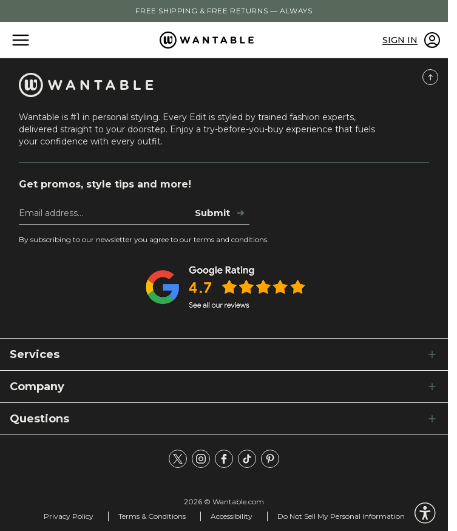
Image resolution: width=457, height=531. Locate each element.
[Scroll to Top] (430, 77)
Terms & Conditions (152, 516)
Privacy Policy (68, 516)
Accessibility (231, 516)
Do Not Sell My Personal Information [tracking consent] (341, 516)
